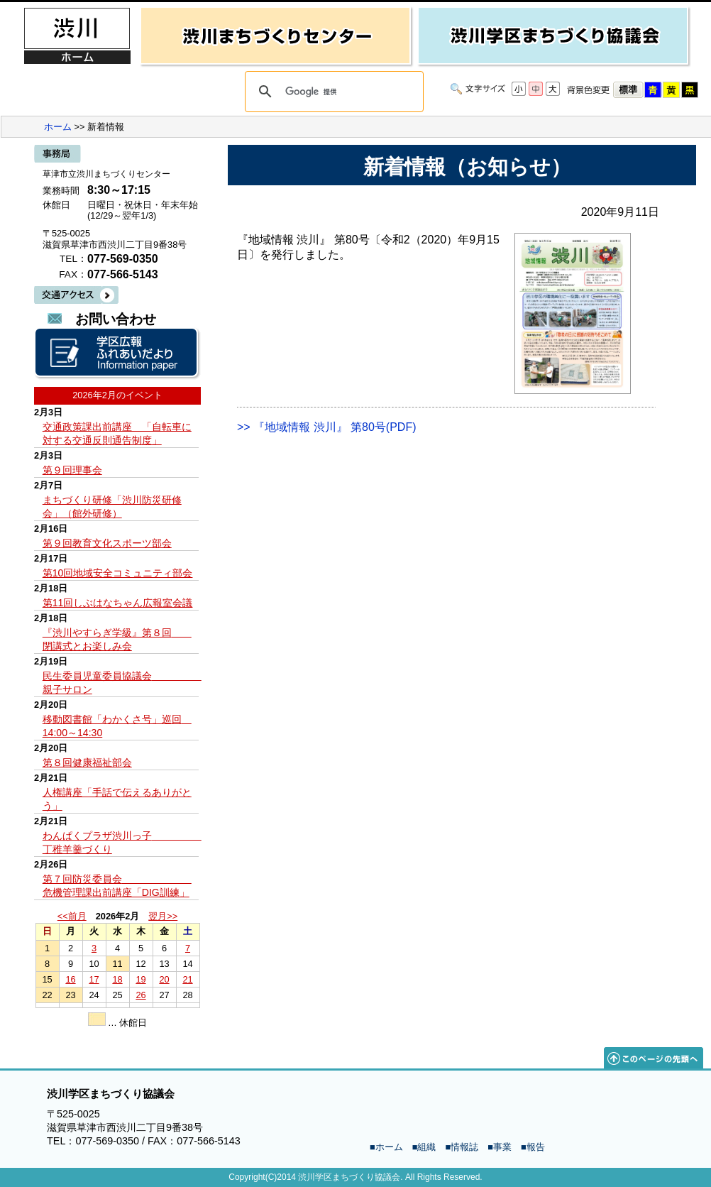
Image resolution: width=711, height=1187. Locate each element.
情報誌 (464, 1147)
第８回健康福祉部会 (87, 762)
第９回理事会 (72, 470)
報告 (536, 1147)
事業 (502, 1147)
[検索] (332, 91)
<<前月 (72, 916)
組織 (426, 1147)
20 (164, 979)
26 (140, 995)
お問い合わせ (115, 319)
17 (94, 979)
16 (70, 979)
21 (187, 979)
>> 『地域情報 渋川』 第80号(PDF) (326, 427)
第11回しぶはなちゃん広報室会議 (118, 602)
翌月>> (162, 916)
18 (117, 979)
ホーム (58, 126)
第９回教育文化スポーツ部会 (107, 543)
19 (140, 979)
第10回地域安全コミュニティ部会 (118, 573)
